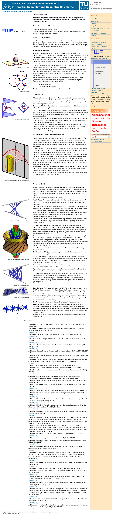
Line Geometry (95, 30)
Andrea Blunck (95, 19)
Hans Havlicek (95, 21)
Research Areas (16, 11)
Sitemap (93, 35)
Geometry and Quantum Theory (100, 28)
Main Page (6, 11)
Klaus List (93, 23)
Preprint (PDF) (33, 332)
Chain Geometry (27, 11)
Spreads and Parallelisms (98, 33)
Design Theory (95, 26)
